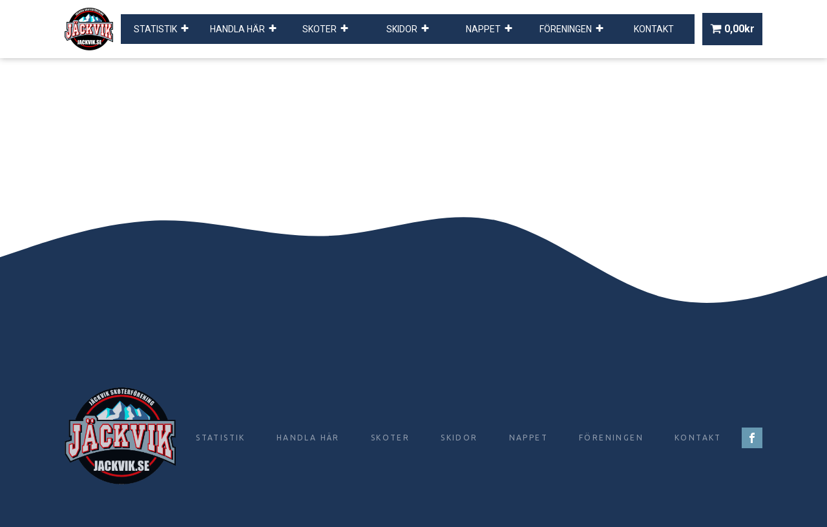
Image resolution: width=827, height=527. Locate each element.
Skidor (408, 29)
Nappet (489, 29)
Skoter (325, 29)
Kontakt (654, 29)
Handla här (243, 29)
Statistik (161, 29)
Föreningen (571, 29)
